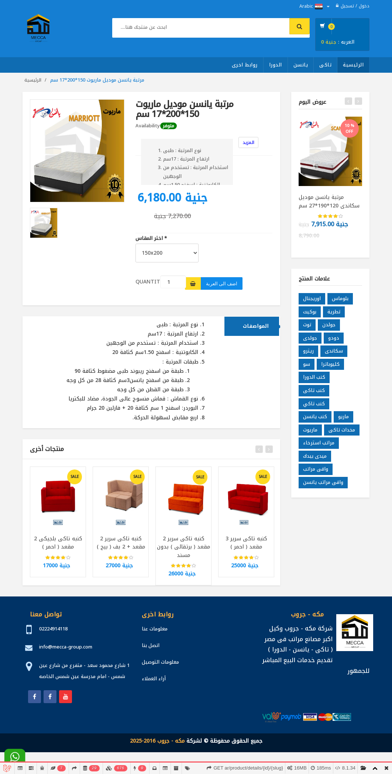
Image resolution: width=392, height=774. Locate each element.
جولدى (310, 340)
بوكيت (309, 314)
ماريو (343, 418)
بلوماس (340, 300)
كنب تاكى (314, 392)
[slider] (58, 560)
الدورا (275, 64)
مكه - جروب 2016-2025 (157, 741)
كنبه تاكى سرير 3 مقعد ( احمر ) (246, 545)
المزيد (248, 142)
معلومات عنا (155, 628)
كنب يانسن (315, 418)
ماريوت (310, 432)
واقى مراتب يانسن (323, 484)
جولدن (329, 327)
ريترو (308, 353)
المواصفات (256, 328)
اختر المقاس (151, 238)
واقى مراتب (315, 471)
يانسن (300, 64)
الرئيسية (353, 64)
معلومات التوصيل (160, 662)
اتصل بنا (150, 645)
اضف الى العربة (221, 283)
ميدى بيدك (315, 458)
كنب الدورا (314, 379)
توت (307, 327)
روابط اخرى (245, 64)
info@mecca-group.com (65, 646)
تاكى (325, 64)
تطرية (333, 314)
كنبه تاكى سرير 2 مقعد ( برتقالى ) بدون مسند (183, 549)
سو (306, 366)
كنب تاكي (314, 405)
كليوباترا (330, 366)
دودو (333, 340)
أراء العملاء (154, 678)
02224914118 (53, 628)
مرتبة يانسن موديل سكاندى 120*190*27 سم (329, 201)
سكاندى (334, 353)
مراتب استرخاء (318, 445)
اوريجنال (312, 300)
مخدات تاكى (342, 432)
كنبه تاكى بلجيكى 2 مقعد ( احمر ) (58, 545)
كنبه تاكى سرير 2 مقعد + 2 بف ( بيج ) (121, 545)
